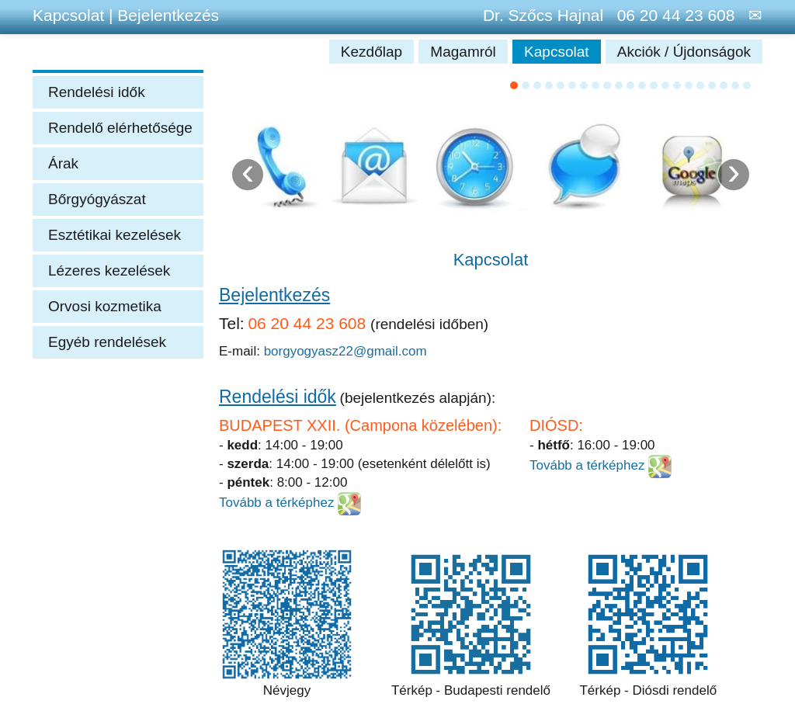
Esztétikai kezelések (114, 235)
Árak (63, 163)
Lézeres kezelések (109, 270)
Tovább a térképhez (278, 502)
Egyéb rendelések (107, 342)
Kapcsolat (558, 51)
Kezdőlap (374, 51)
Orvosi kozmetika (104, 306)
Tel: (232, 323)
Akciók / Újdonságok (684, 51)
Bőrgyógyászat (97, 199)
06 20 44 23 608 (671, 15)
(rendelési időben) (429, 324)
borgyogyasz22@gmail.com (345, 351)
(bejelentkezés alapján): (418, 398)
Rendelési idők (96, 92)
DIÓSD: (556, 425)
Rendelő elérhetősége (120, 128)
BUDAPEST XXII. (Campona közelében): (360, 425)
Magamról (465, 51)
